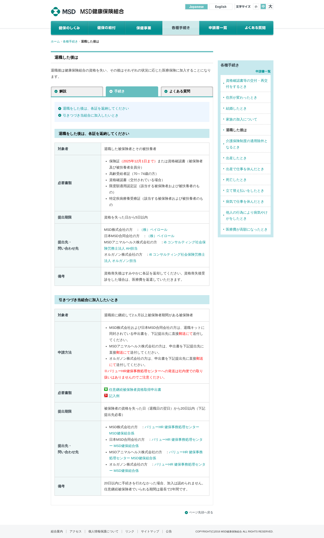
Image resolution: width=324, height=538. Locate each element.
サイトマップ (150, 531)
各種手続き (70, 41)
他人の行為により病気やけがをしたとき (247, 216)
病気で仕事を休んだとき (245, 201)
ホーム (55, 41)
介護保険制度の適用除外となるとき (247, 144)
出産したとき (236, 158)
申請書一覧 (263, 71)
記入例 (114, 396)
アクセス (76, 531)
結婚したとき (236, 108)
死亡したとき (236, 180)
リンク (129, 531)
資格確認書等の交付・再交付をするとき (247, 84)
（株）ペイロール (153, 230)
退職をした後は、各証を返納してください (96, 108)
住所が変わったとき (241, 97)
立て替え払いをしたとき (245, 190)
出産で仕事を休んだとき (245, 169)
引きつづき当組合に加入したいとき (91, 115)
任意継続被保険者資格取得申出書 (135, 389)
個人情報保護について (103, 531)
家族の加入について (241, 119)
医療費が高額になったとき (247, 229)
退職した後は (236, 130)
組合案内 (57, 531)
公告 (169, 531)
